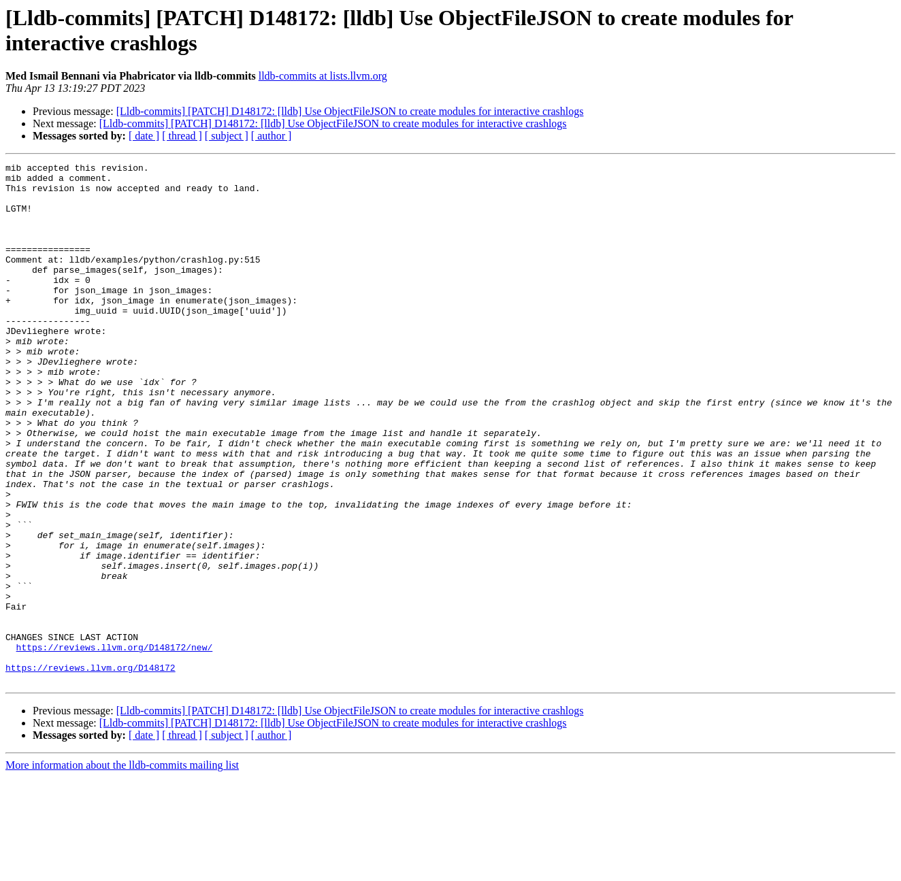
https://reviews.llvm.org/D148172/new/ (114, 745)
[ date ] (144, 136)
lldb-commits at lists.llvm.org (323, 76)
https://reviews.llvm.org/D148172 (90, 769)
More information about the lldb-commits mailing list (122, 869)
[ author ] (271, 136)
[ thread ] (182, 136)
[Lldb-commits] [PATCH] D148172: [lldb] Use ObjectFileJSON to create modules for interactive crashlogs (350, 111)
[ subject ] (226, 136)
